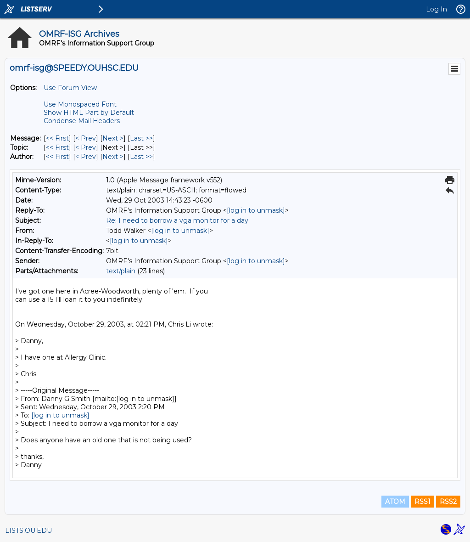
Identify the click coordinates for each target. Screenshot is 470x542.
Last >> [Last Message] (141, 138)
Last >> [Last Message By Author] (141, 156)
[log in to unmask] (256, 210)
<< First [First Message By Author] (57, 156)
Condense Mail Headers (82, 121)
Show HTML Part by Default (89, 112)
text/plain (120, 271)
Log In (436, 9)
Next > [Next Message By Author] (112, 156)
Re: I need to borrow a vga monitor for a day (177, 220)
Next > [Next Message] (112, 138)
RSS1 (422, 501)
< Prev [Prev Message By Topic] (85, 147)
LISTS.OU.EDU (28, 530)
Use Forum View (70, 88)
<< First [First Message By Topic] (57, 147)
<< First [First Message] (57, 138)
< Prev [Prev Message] (85, 138)
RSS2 (448, 501)
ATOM (395, 501)
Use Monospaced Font (80, 104)
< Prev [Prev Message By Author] (85, 156)
